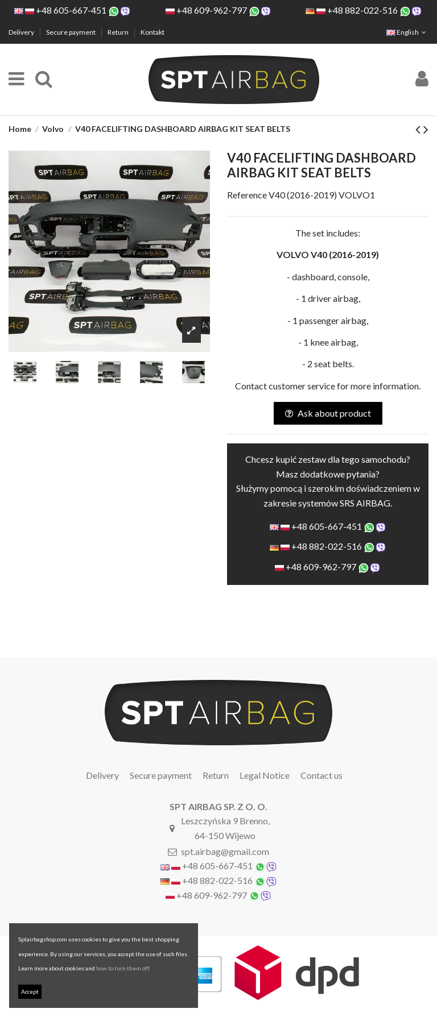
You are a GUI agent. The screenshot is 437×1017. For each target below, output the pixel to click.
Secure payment (71, 32)
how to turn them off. (123, 968)
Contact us (321, 775)
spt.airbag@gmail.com (225, 851)
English (407, 32)
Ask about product (328, 413)
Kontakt (152, 32)
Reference (247, 194)
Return (119, 32)
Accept (30, 991)
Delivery (22, 32)
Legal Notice (265, 775)
